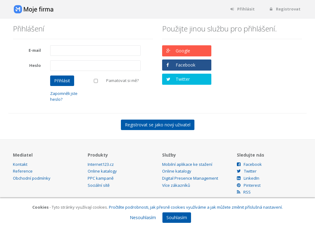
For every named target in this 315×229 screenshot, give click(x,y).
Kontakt (20, 164)
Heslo (35, 65)
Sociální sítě (99, 185)
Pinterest (249, 185)
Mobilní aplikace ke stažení (187, 164)
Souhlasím (176, 217)
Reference (23, 171)
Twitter (183, 79)
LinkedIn (248, 178)
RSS (244, 192)
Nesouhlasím (143, 217)
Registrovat (285, 9)
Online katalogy (102, 171)
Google (183, 51)
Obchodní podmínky (31, 178)
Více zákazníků (176, 185)
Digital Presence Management (190, 178)
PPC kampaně (101, 178)
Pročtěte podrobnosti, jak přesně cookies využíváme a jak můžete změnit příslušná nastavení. (196, 207)
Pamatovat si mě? (122, 80)
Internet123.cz (101, 164)
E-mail (35, 50)
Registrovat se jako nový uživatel (157, 125)
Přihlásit (242, 9)
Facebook (185, 65)
